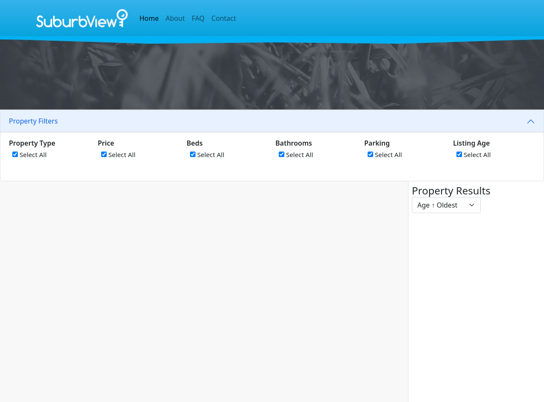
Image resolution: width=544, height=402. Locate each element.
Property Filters (33, 121)
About (175, 18)
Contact (223, 18)
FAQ (198, 18)
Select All (29, 154)
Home (149, 18)
